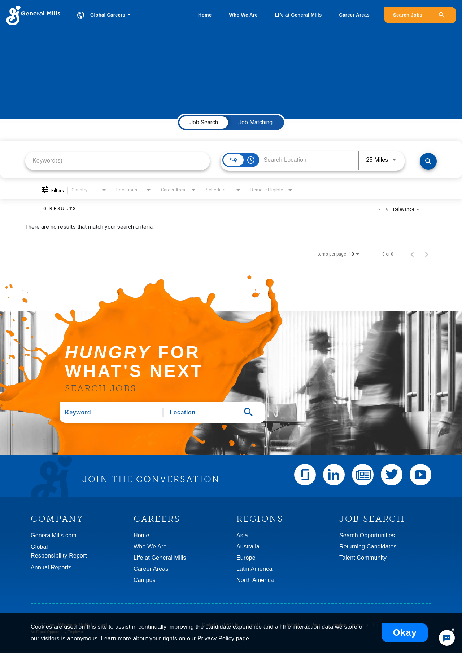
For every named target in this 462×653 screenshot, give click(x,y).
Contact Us (211, 625)
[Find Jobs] (428, 161)
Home (205, 15)
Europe (246, 558)
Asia (242, 535)
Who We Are (243, 15)
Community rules (363, 625)
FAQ (227, 625)
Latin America (254, 569)
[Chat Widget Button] (447, 638)
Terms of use (245, 625)
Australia (248, 546)
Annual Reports (51, 567)
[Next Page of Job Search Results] (426, 254)
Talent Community (363, 558)
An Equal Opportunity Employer (57, 632)
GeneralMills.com (54, 535)
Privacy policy (270, 625)
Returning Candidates (368, 546)
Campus (145, 580)
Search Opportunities (367, 535)
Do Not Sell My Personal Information (316, 625)
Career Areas (354, 15)
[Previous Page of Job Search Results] (412, 254)
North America (255, 580)
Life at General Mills (298, 15)
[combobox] (117, 160)
